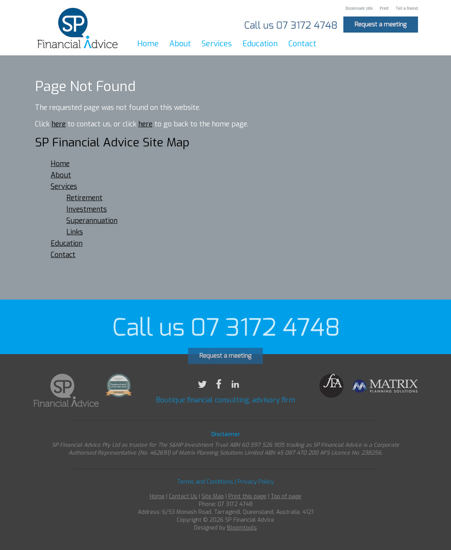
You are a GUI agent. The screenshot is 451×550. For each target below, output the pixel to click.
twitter (202, 388)
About (180, 43)
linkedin (235, 388)
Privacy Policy (256, 486)
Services (217, 43)
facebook (218, 388)
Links (74, 232)
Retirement (84, 198)
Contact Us (183, 501)
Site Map (213, 501)
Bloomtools (242, 532)
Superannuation (91, 221)
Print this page (247, 501)
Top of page (286, 501)
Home (148, 43)
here (58, 124)
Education (260, 43)
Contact (302, 43)
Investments (86, 209)
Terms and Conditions (205, 486)
